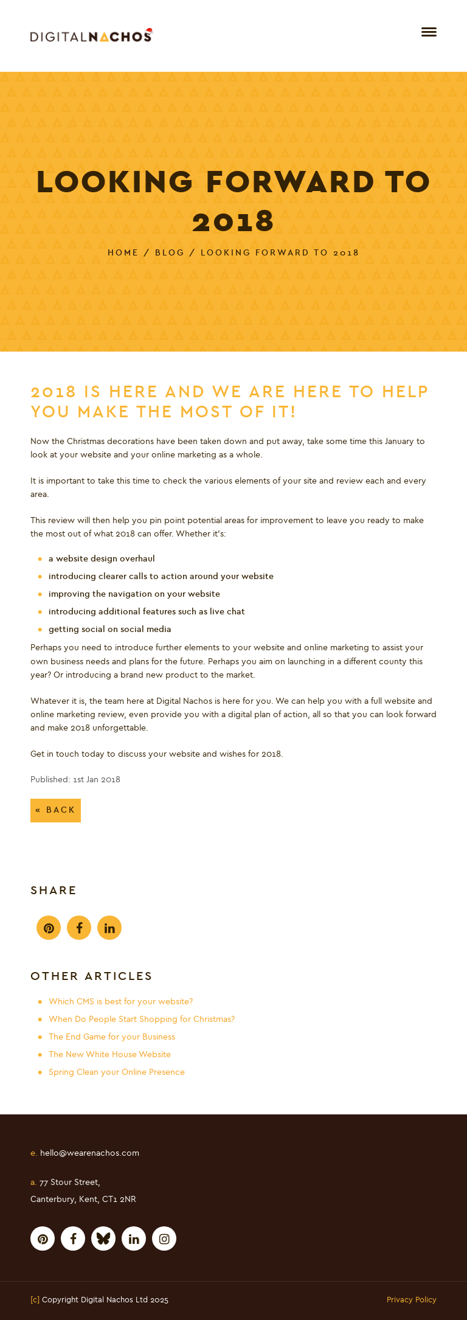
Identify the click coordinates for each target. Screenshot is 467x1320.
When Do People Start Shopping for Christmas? (142, 1019)
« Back (55, 810)
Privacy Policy (412, 1300)
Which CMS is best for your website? (121, 1001)
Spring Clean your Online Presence (117, 1072)
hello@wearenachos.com (84, 1153)
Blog (170, 253)
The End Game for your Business (112, 1037)
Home (123, 253)
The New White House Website (110, 1054)
